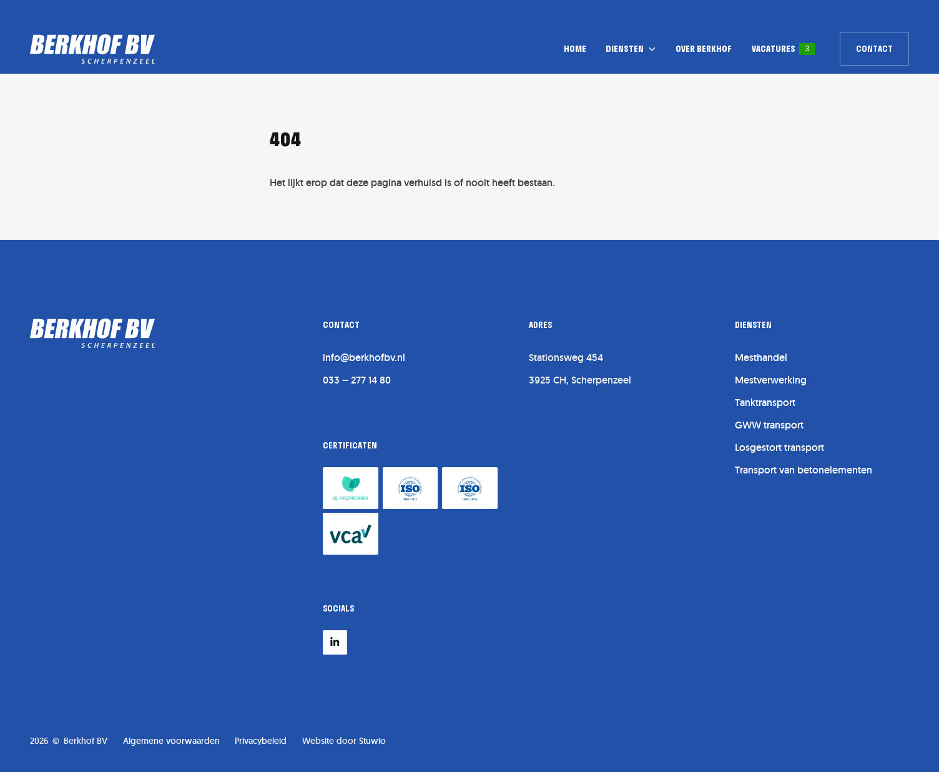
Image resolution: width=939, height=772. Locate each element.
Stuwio (372, 740)
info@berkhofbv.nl (364, 357)
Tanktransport (765, 402)
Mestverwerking (771, 380)
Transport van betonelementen (803, 470)
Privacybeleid (261, 740)
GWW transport (769, 425)
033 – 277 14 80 (357, 380)
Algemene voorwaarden (171, 740)
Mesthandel (761, 357)
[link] (874, 49)
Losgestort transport (779, 447)
